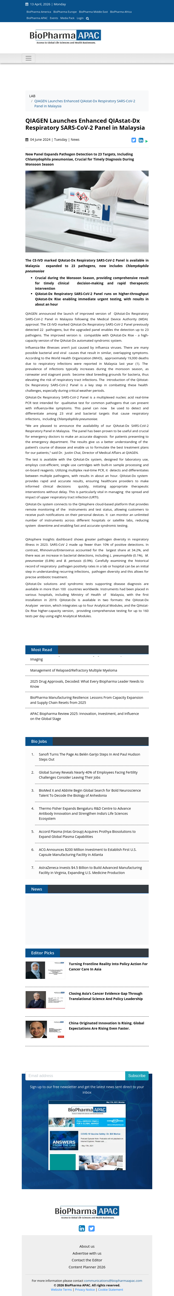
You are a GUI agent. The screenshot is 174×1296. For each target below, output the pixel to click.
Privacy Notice (85, 1290)
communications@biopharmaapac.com (113, 1280)
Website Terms (61, 1290)
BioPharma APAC (37, 18)
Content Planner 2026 (87, 1266)
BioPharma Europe (65, 11)
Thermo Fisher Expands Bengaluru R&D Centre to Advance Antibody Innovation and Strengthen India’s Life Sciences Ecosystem (85, 813)
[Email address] (75, 1075)
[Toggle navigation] (28, 58)
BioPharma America (39, 11)
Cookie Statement (110, 1290)
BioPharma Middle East (93, 11)
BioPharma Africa (121, 11)
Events (54, 18)
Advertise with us (87, 1253)
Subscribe (136, 1076)
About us (87, 1246)
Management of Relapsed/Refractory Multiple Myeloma (73, 671)
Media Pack (67, 18)
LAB (32, 96)
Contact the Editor (87, 1260)
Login (80, 18)
